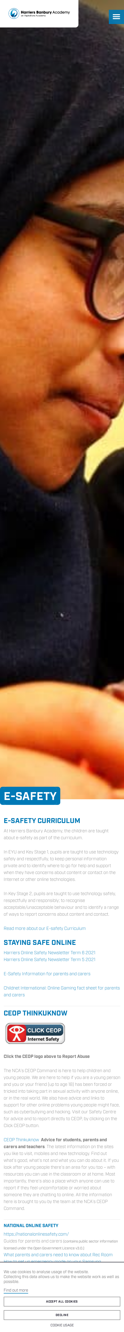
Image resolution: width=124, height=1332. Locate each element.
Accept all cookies (62, 1302)
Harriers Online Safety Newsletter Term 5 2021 (49, 960)
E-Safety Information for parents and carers (47, 974)
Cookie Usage (62, 1325)
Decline (62, 1315)
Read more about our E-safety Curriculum (45, 929)
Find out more (16, 1290)
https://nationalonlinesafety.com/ (36, 1234)
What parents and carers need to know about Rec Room (58, 1255)
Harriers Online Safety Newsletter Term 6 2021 (49, 953)
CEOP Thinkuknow (21, 1140)
